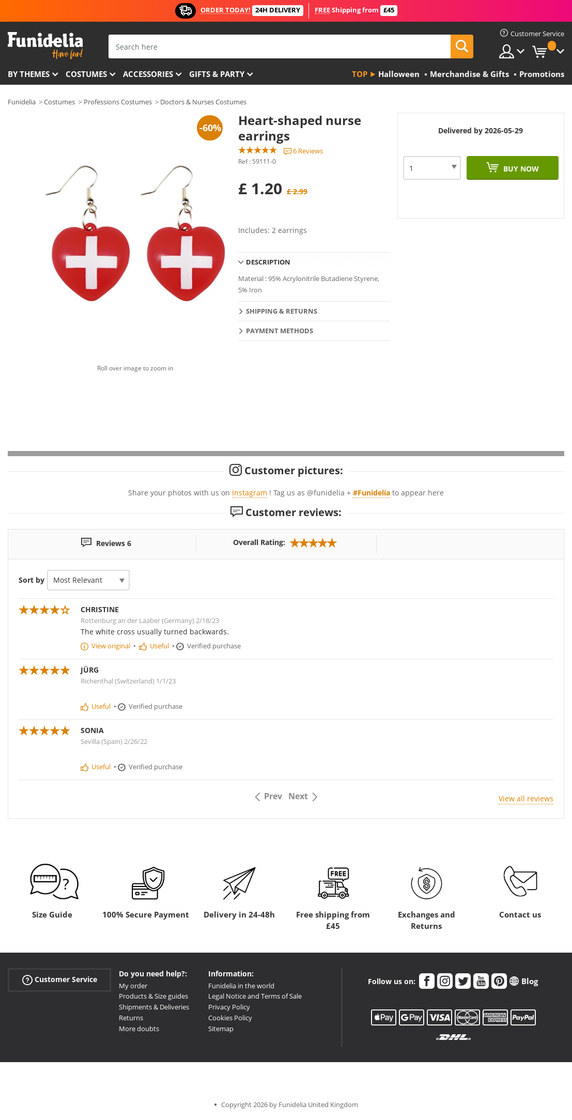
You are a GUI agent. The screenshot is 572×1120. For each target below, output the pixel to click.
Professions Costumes (118, 101)
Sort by (31, 580)
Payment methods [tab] (279, 330)
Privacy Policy (229, 1007)
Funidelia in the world (241, 985)
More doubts (139, 1028)
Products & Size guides (153, 996)
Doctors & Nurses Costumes (203, 101)
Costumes (86, 74)
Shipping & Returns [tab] (281, 311)
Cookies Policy (230, 1017)
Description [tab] (268, 262)
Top (359, 74)
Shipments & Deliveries (154, 1007)
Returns (131, 1017)
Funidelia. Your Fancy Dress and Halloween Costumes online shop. (45, 45)
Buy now (520, 169)
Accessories (148, 74)
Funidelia (22, 101)
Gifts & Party (216, 74)
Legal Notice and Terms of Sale (255, 996)
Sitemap (221, 1028)
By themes (29, 74)
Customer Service (59, 979)
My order (133, 985)
